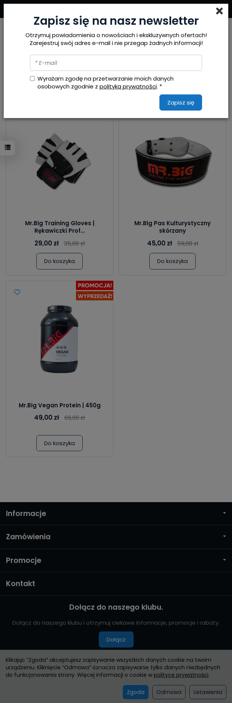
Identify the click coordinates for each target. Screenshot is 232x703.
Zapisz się (180, 102)
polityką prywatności (128, 86)
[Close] (219, 11)
